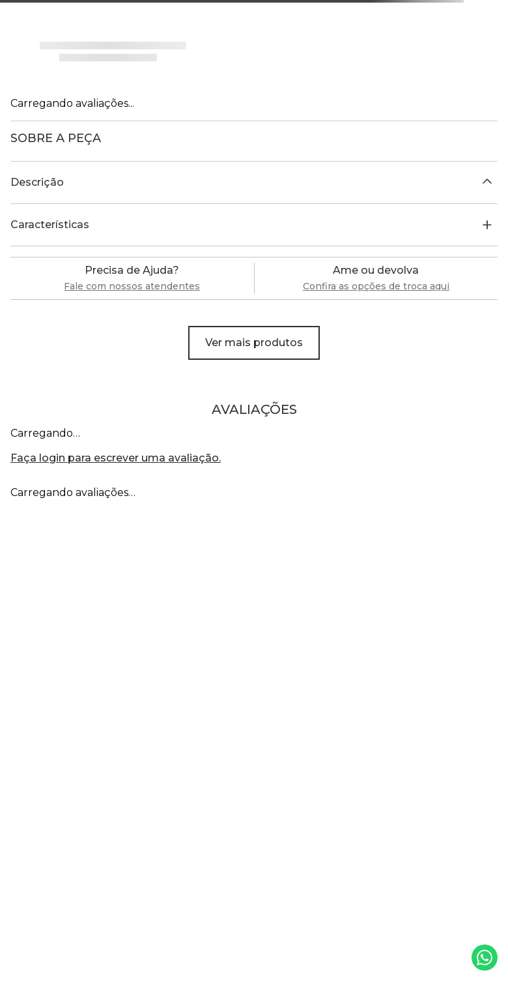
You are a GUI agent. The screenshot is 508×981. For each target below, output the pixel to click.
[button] (254, 182)
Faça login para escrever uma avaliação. (115, 458)
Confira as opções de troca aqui (376, 286)
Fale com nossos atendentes (132, 286)
